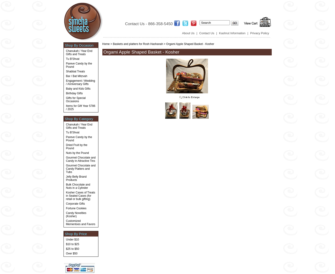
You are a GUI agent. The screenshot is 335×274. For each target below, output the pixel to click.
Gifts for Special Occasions (76, 99)
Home (106, 44)
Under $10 (72, 239)
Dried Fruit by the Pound (76, 146)
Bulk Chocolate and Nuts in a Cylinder (78, 186)
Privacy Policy (259, 33)
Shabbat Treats (75, 71)
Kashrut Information (232, 33)
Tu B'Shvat (73, 59)
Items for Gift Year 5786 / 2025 (80, 107)
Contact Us (206, 33)
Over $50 (71, 253)
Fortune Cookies (76, 208)
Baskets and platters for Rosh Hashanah (138, 44)
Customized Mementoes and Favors (80, 222)
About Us (188, 33)
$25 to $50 (72, 248)
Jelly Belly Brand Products (76, 178)
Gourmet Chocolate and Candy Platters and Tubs (81, 169)
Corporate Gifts (75, 203)
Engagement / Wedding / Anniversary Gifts (80, 82)
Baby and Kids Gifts (78, 88)
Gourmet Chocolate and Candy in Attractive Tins (81, 159)
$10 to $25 (72, 244)
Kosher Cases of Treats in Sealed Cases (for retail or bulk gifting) (80, 196)
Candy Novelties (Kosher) (76, 214)
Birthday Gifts (74, 93)
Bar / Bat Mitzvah (76, 76)
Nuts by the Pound (77, 153)
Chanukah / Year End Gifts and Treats (79, 52)
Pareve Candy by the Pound (79, 65)
